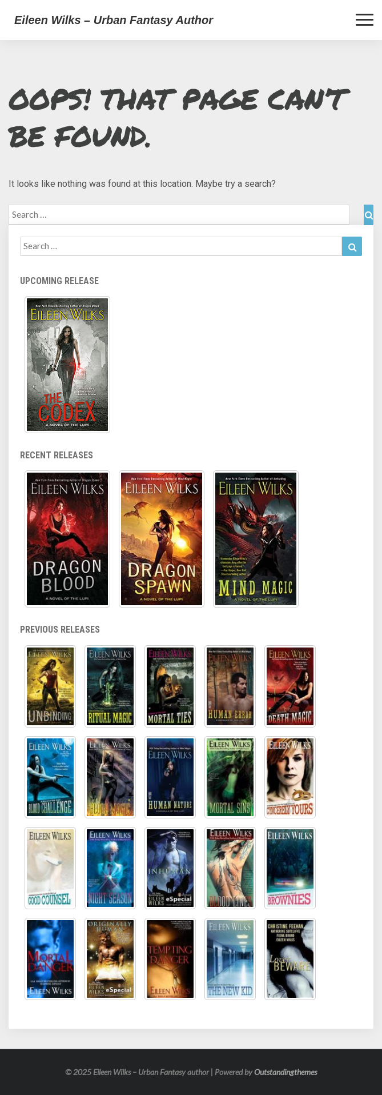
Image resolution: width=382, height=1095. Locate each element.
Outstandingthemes (285, 1072)
